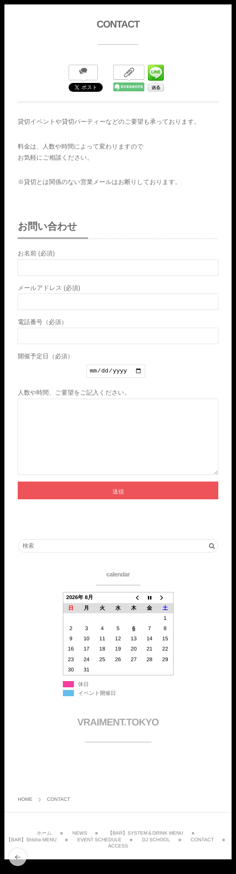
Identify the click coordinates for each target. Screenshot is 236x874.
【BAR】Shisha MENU (31, 851)
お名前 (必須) (118, 262)
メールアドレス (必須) (118, 297)
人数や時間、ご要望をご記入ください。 (118, 439)
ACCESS (118, 857)
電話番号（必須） (118, 331)
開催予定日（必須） (118, 367)
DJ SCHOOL (156, 851)
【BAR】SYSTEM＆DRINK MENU (145, 844)
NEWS (79, 844)
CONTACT (202, 851)
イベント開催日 (97, 708)
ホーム (44, 844)
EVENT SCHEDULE (99, 851)
